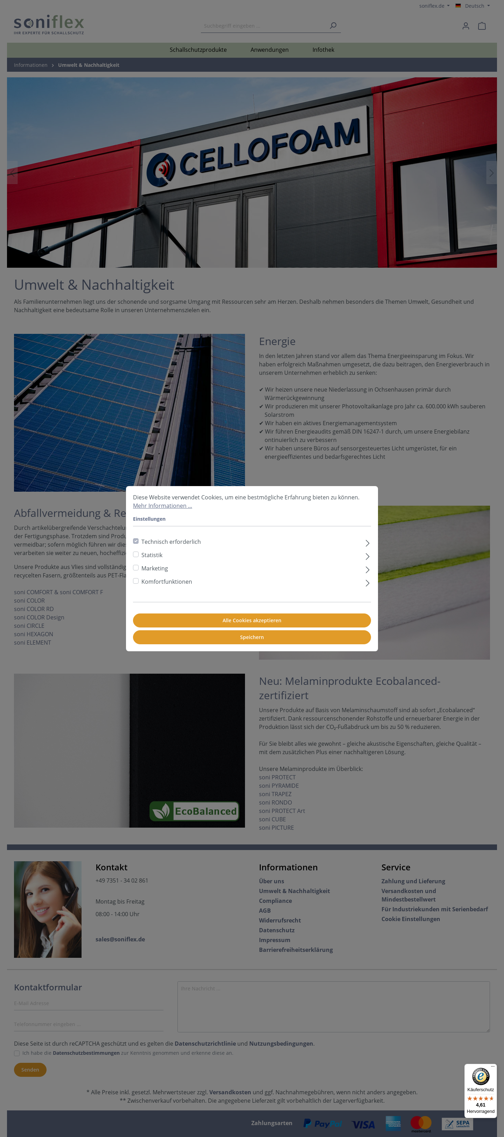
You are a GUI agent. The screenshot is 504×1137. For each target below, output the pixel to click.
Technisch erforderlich (171, 542)
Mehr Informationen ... (162, 506)
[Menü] (493, 1068)
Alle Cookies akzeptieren (252, 620)
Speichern (252, 637)
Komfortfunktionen (166, 581)
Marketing (154, 568)
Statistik (151, 555)
